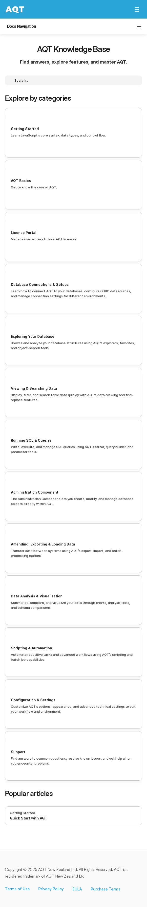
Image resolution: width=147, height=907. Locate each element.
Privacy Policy (51, 889)
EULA (77, 890)
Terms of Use (17, 889)
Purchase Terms (105, 890)
